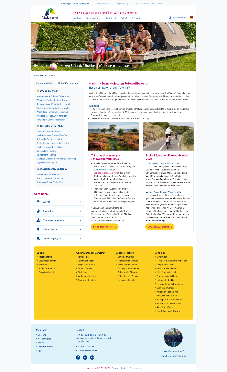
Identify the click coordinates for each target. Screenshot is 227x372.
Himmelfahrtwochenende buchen (172, 260)
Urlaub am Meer (47, 90)
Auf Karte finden (68, 83)
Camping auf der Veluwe (128, 268)
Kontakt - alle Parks (86, 346)
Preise (124, 368)
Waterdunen (51, 116)
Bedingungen (135, 368)
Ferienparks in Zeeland (127, 264)
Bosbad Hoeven (50, 178)
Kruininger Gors (50, 182)
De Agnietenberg (53, 143)
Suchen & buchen (94, 18)
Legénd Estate (46, 162)
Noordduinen (53, 96)
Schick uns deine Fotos (103, 227)
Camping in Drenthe (127, 280)
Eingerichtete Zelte (86, 264)
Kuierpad (50, 139)
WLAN (43, 202)
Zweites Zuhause (103, 3)
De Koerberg (46, 155)
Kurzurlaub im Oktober (167, 295)
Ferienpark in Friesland (127, 272)
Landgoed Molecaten (49, 147)
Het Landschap (52, 135)
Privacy (115, 368)
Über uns (42, 335)
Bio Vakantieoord (46, 272)
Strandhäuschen (85, 268)
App (40, 350)
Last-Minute (111, 18)
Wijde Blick (52, 112)
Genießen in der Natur (50, 125)
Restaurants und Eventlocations (148, 3)
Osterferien (162, 257)
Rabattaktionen (45, 257)
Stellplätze (82, 272)
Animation (44, 211)
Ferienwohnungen (86, 260)
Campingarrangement (50, 220)
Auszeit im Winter (165, 307)
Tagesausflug (122, 3)
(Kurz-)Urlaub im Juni (166, 272)
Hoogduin (50, 119)
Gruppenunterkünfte (87, 280)
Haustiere (43, 264)
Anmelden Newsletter (87, 350)
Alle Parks (77, 18)
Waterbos (51, 100)
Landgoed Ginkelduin (56, 158)
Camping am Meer (126, 257)
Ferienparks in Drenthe (128, 260)
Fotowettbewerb (46, 346)
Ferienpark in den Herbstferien (170, 299)
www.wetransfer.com (103, 169)
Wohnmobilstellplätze (87, 276)
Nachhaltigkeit (44, 338)
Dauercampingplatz (49, 238)
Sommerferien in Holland (168, 276)
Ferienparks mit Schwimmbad (170, 284)
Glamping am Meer (165, 288)
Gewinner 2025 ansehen (158, 227)
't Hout (48, 131)
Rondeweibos (53, 104)
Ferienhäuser (83, 257)
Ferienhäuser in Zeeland (128, 276)
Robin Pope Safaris (47, 268)
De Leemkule (46, 151)
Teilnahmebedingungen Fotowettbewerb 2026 (105, 157)
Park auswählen (44, 83)
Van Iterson (52, 108)
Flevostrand (48, 174)
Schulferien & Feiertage (131, 18)
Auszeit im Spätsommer (167, 292)
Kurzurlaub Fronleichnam (168, 268)
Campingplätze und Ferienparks (75, 3)
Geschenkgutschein (47, 260)
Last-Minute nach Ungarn (168, 311)
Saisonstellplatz (47, 229)
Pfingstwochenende (165, 264)
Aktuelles (42, 342)
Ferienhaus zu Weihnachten (169, 303)
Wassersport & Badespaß (51, 168)
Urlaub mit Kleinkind (166, 280)
